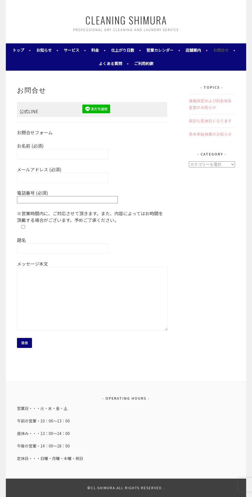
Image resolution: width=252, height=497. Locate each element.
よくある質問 (110, 63)
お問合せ (221, 50)
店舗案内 (193, 50)
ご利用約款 (144, 63)
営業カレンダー (160, 50)
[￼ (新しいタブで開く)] (96, 111)
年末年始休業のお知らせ (210, 134)
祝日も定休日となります (210, 120)
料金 (95, 50)
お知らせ (44, 50)
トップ (18, 50)
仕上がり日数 (122, 50)
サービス (71, 50)
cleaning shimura (126, 20)
